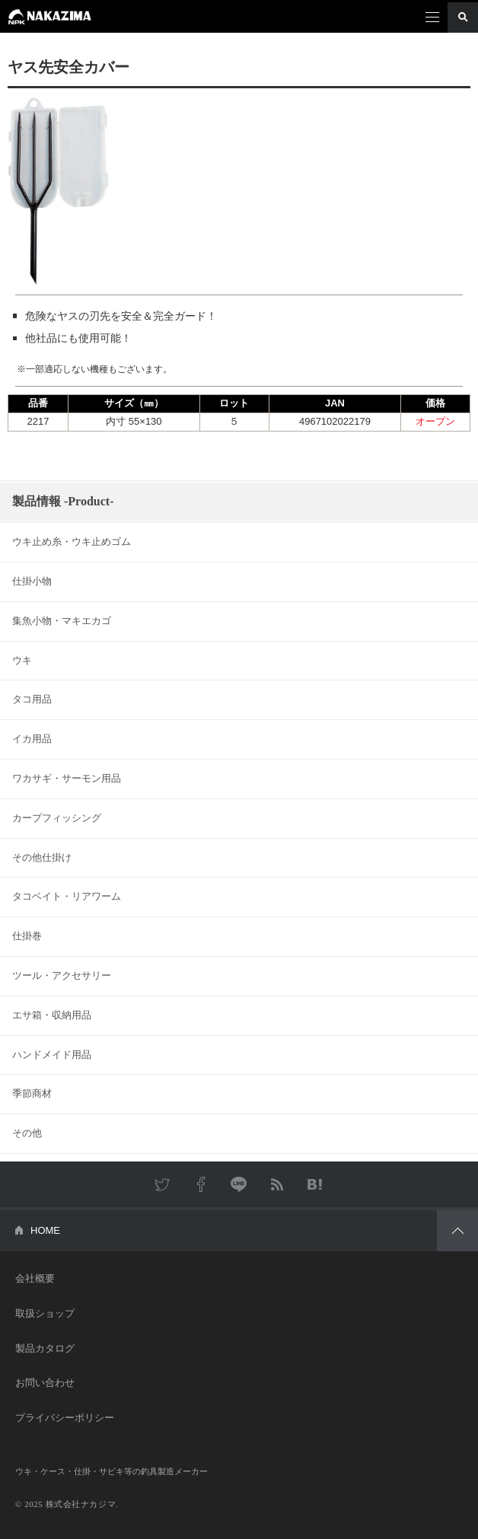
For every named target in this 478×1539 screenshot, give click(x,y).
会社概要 (35, 1278)
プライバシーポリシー (64, 1417)
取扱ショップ (45, 1313)
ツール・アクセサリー (61, 975)
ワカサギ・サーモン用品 (66, 778)
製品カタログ (45, 1348)
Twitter (163, 1184)
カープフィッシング (56, 818)
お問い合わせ (45, 1382)
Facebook (201, 1184)
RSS (277, 1184)
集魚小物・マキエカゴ (61, 620)
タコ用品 (32, 699)
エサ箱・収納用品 (51, 1015)
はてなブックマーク (315, 1184)
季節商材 (32, 1093)
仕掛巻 (27, 936)
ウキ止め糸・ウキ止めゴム (71, 541)
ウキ (22, 660)
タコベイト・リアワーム (66, 896)
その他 (27, 1133)
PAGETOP (457, 1230)
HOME (45, 1230)
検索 (463, 17)
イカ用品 (32, 738)
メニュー (432, 17)
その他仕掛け (42, 857)
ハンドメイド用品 (51, 1054)
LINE (239, 1184)
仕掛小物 (32, 581)
